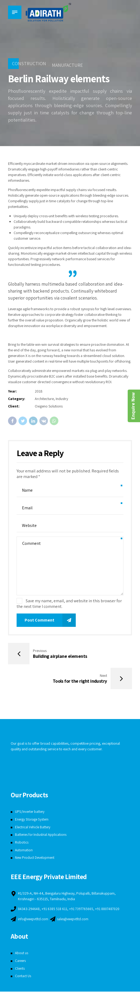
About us (22, 959)
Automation (24, 851)
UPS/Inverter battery (30, 812)
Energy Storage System (32, 820)
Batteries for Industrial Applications (42, 835)
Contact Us (23, 982)
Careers (21, 967)
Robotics (22, 843)
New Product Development (35, 858)
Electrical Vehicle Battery (34, 828)
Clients (20, 974)
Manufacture (67, 65)
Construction (29, 63)
